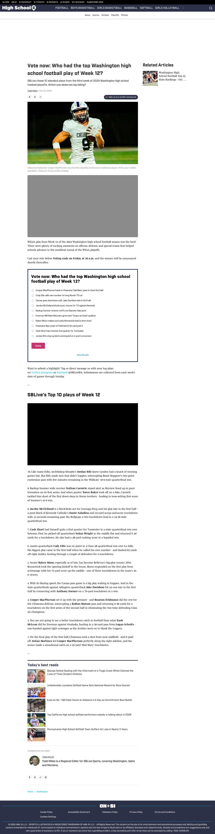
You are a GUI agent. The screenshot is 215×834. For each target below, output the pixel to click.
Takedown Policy (110, 812)
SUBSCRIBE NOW (95, 2)
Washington (42, 792)
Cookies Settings (48, 817)
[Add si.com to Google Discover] (121, 97)
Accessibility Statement (79, 812)
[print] (46, 777)
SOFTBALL (146, 8)
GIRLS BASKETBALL (109, 8)
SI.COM (5, 2)
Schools (105, 15)
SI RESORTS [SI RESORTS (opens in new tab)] (52, 2)
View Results (83, 355)
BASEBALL (131, 8)
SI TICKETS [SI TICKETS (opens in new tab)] (39, 2)
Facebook (62, 372)
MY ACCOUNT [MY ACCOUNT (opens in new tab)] (78, 2)
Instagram (47, 372)
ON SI (14, 2)
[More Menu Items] (183, 8)
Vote (38, 345)
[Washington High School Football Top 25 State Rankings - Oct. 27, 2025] (165, 78)
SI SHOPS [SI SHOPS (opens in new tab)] (65, 2)
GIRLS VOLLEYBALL (167, 8)
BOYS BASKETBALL (83, 8)
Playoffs (115, 15)
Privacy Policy (136, 812)
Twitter (35, 372)
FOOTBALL (62, 8)
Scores (95, 15)
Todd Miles (32, 91)
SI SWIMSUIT (25, 2)
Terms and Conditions (165, 812)
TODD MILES (48, 757)
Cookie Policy (46, 812)
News (87, 15)
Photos (124, 15)
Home (30, 792)
